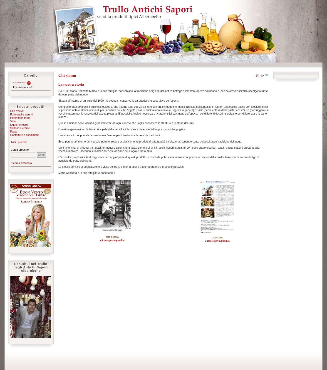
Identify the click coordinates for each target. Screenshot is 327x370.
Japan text (217, 237)
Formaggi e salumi (21, 114)
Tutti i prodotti (19, 142)
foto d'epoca (112, 237)
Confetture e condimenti (24, 135)
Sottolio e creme (20, 128)
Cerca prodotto (20, 149)
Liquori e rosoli (19, 124)
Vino (13, 121)
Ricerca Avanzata (21, 163)
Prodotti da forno (20, 118)
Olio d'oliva (16, 111)
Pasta (13, 131)
